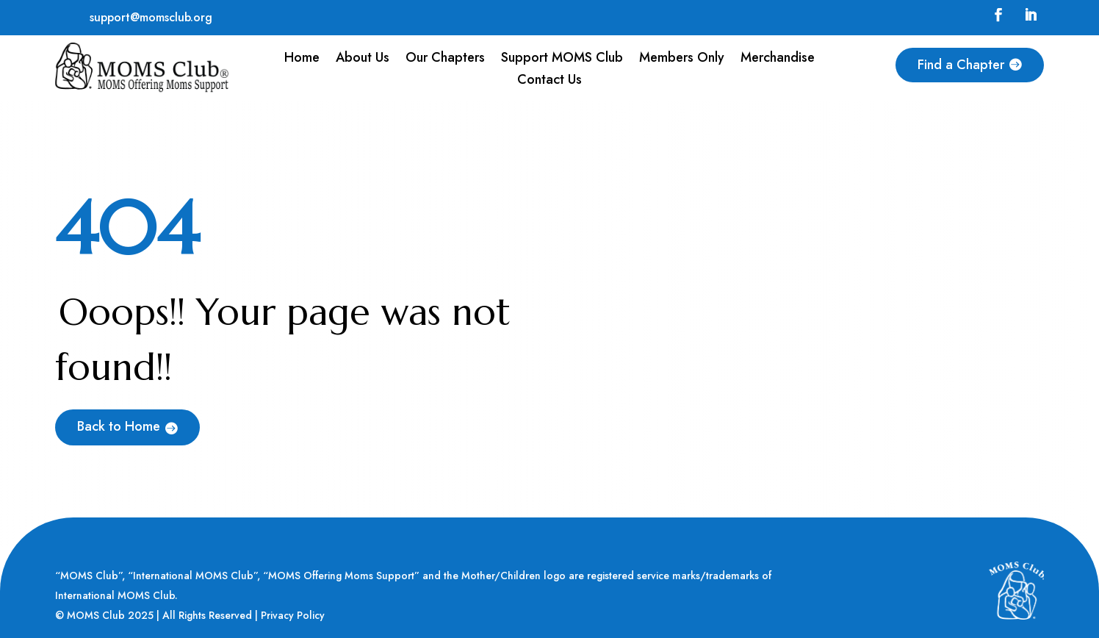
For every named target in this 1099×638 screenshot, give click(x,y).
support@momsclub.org (151, 17)
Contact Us (549, 81)
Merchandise (778, 59)
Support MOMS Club (562, 59)
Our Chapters (445, 59)
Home (302, 59)
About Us (362, 59)
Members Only (681, 59)
